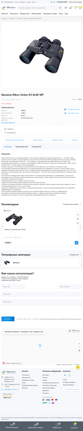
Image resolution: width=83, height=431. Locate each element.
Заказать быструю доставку (14, 140)
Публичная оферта (48, 388)
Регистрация (78, 2)
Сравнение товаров (35, 428)
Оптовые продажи (69, 382)
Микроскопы (25, 14)
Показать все (76, 255)
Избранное (57, 428)
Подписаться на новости (72, 389)
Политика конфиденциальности (59, 417)
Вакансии (45, 390)
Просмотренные (12, 427)
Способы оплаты (73, 113)
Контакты (45, 393)
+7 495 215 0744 (21, 277)
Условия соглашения (49, 385)
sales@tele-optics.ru (11, 389)
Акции (44, 380)
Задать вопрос (38, 140)
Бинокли (4, 14)
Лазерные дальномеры (30, 385)
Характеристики (22, 147)
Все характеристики (8, 122)
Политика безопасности (50, 383)
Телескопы (14, 14)
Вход (70, 2)
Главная (4, 18)
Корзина (74, 428)
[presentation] (15, 311)
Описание (8, 147)
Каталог (25, 371)
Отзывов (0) (36, 147)
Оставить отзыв (57, 140)
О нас (16, 2)
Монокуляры (36, 14)
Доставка (22, 2)
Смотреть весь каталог (72, 204)
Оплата (28, 2)
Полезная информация (51, 371)
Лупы (61, 14)
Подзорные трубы (50, 14)
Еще (33, 2)
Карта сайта (4, 419)
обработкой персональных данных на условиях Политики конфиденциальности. (61, 319)
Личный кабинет (68, 385)
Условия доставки (74, 109)
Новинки (75, 140)
